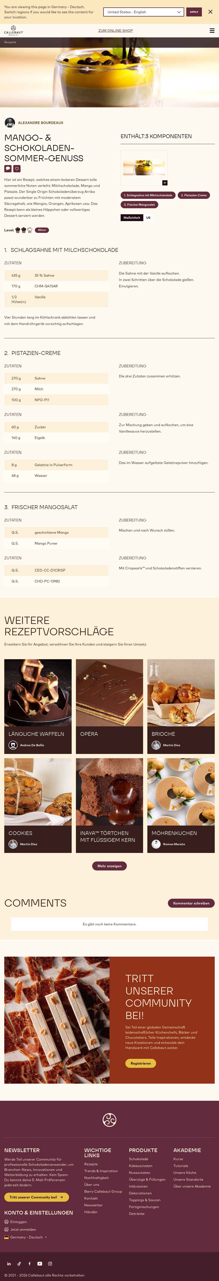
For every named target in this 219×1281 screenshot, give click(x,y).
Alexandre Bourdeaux (40, 123)
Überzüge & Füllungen (147, 1179)
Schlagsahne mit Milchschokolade (149, 195)
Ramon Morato (174, 844)
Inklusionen (138, 1186)
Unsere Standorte (188, 1179)
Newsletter (93, 1205)
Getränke (137, 1214)
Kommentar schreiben (191, 903)
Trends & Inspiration (101, 1171)
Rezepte (10, 42)
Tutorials (180, 1166)
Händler (91, 1212)
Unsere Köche (184, 1172)
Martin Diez (171, 745)
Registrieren (141, 1063)
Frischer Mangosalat (141, 204)
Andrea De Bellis (32, 745)
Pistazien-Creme (195, 195)
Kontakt (91, 1198)
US (148, 218)
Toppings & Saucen (145, 1200)
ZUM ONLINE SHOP (115, 30)
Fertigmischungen (144, 1207)
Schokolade (138, 1159)
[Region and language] (143, 11)
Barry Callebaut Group (103, 1191)
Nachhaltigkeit (96, 1178)
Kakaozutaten (140, 1166)
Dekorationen (140, 1193)
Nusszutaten (139, 1172)
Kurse (178, 1159)
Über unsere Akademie (192, 1186)
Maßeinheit (132, 218)
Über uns (91, 1184)
